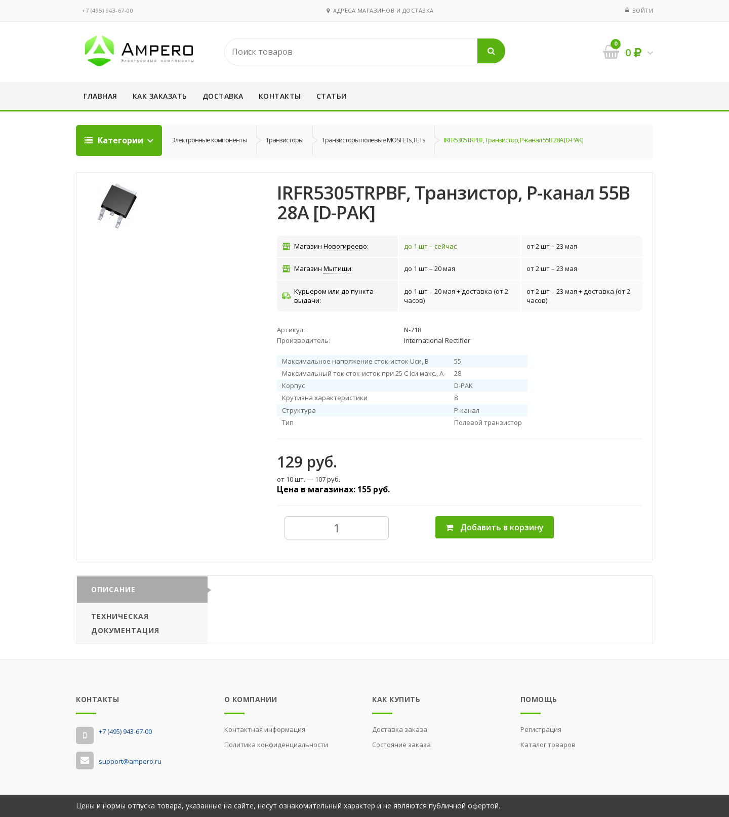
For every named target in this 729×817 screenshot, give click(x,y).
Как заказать (160, 96)
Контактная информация (264, 729)
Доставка (223, 96)
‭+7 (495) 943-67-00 (107, 10)
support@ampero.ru (130, 761)
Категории (115, 140)
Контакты (280, 96)
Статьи (331, 96)
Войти (643, 10)
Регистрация (540, 729)
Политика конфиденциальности (276, 744)
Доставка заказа (399, 729)
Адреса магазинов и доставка (380, 10)
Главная (100, 96)
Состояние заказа (401, 744)
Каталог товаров (548, 744)
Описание (113, 589)
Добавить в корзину (495, 527)
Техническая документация (125, 623)
